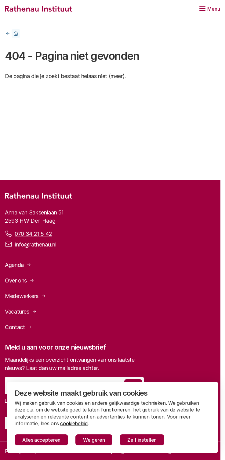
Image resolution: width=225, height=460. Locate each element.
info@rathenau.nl (35, 244)
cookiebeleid (74, 423)
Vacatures (17, 311)
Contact (15, 327)
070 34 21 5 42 (33, 233)
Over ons (16, 280)
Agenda (14, 265)
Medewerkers (21, 296)
